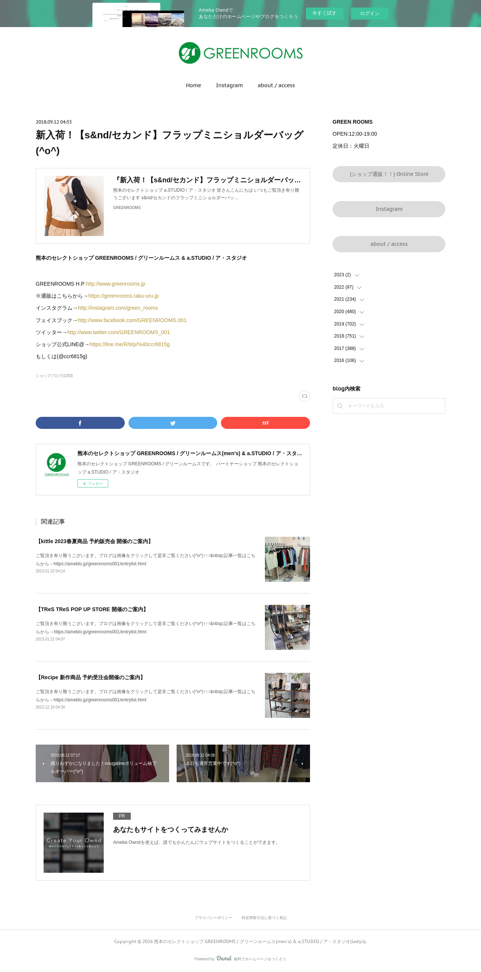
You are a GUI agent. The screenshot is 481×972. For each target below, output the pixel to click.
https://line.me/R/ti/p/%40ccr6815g (129, 344)
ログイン (370, 13)
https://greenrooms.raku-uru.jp (123, 296)
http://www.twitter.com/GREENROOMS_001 (118, 332)
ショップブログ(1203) (54, 376)
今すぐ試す (324, 13)
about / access (276, 85)
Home (193, 85)
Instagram (229, 85)
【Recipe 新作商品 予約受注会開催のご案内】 (90, 677)
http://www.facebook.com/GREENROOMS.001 (132, 320)
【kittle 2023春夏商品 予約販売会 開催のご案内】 (95, 541)
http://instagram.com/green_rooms (118, 308)
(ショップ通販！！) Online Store (389, 174)
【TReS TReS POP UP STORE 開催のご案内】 (92, 609)
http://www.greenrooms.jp (115, 284)
